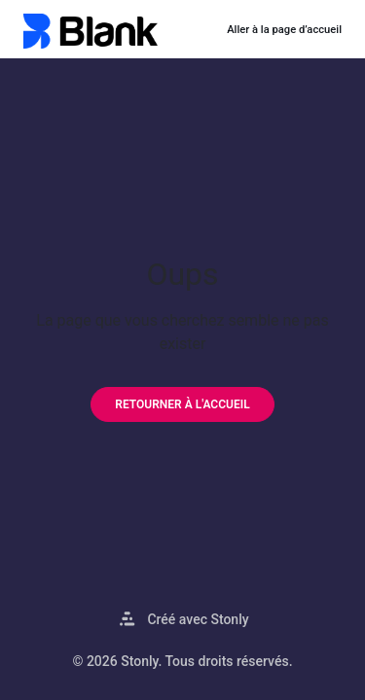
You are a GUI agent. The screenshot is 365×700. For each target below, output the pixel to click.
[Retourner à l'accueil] (182, 404)
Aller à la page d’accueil (284, 29)
